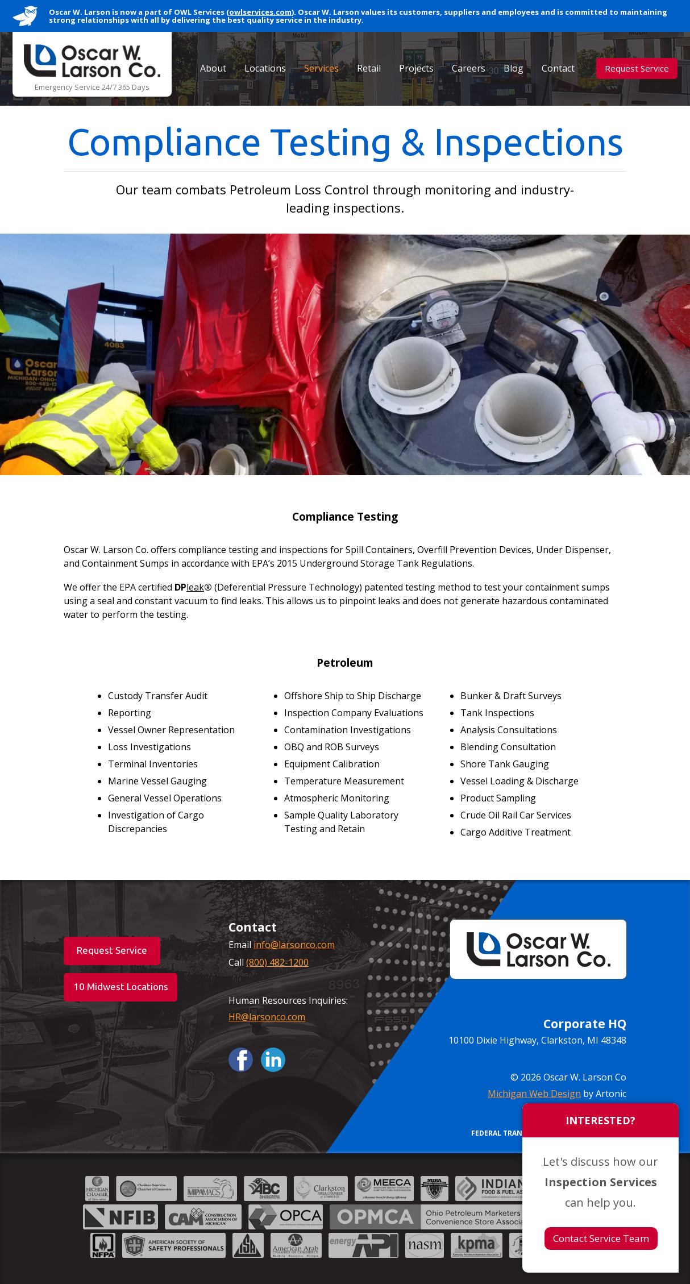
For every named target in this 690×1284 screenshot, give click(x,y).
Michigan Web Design (534, 1093)
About (213, 68)
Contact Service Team (601, 1238)
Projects (416, 68)
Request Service (637, 68)
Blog (513, 68)
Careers (468, 68)
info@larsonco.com (294, 944)
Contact (558, 68)
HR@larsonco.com (266, 1017)
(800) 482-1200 (277, 962)
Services (321, 68)
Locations (265, 68)
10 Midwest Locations (120, 986)
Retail (369, 68)
